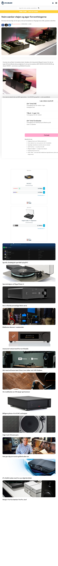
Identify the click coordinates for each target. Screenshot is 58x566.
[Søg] (38, 8)
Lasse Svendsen (16, 23)
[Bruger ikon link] (53, 3)
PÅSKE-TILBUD (29, 11)
